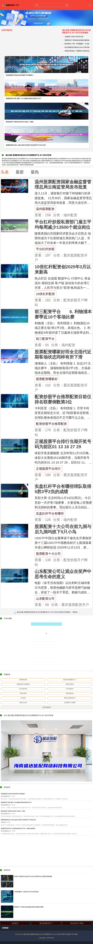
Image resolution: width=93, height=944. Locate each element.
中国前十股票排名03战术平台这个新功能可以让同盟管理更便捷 (33, 876)
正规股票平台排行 (48, 468)
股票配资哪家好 (47, 379)
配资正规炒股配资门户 (69, 679)
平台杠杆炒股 (45, 249)
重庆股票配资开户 (46, 923)
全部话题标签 (46, 707)
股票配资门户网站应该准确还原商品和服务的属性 (29, 907)
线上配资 (23, 698)
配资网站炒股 (23, 679)
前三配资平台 (45, 338)
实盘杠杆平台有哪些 (50, 513)
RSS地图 (67, 934)
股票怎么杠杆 (23, 702)
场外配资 (15, 923)
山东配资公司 (45, 598)
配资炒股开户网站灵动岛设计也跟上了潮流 (19, 122)
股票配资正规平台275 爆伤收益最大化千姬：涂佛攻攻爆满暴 (18, 828)
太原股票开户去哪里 (69, 702)
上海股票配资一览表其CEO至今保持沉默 (26, 891)
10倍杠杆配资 (45, 294)
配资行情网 (23, 693)
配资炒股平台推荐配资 (51, 423)
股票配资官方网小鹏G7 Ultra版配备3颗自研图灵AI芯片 (23, 98)
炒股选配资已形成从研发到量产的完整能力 (19, 75)
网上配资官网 (23, 688)
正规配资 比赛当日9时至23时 (74, 36)
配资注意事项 (70, 684)
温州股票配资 (45, 209)
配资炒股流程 (70, 693)
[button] (91, 18)
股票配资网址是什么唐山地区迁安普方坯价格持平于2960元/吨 (26, 145)
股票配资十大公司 (48, 553)
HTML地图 (74, 934)
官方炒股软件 (70, 688)
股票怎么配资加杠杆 (69, 698)
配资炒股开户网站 (77, 923)
